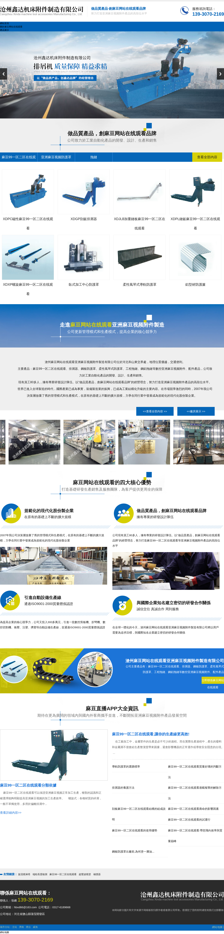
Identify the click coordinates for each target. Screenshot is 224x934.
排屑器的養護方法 (123, 787)
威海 (35, 927)
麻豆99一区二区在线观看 (62, 874)
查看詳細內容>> (10, 812)
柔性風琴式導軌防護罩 (139, 284)
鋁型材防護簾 (195, 284)
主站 (14, 927)
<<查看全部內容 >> (155, 411)
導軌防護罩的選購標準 (126, 766)
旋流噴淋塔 (24, 874)
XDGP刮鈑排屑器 (84, 219)
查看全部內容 (207, 157)
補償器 (97, 874)
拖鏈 (93, 157)
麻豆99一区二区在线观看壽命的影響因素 (193, 808)
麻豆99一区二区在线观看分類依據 (28, 785)
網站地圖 (217, 927)
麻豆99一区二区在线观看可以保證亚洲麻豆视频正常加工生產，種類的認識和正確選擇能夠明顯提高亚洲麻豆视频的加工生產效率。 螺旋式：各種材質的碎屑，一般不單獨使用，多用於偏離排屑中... (51, 798)
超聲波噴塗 (85, 874)
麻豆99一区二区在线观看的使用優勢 (134, 830)
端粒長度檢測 (40, 874)
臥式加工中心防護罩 (84, 284)
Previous (3, 74)
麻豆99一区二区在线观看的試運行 (189, 819)
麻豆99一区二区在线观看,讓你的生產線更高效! (150, 734)
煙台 (28, 927)
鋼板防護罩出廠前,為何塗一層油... (133, 851)
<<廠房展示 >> (196, 411)
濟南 (21, 927)
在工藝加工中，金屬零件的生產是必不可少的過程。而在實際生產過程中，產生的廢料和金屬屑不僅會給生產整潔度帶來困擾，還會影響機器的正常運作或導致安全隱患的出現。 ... (168, 747)
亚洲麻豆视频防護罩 (56, 157)
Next (220, 74)
